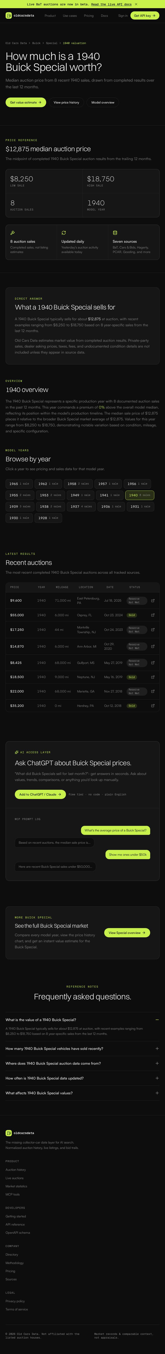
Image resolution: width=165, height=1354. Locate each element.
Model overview (103, 102)
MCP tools (13, 1194)
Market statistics (16, 1186)
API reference (15, 1224)
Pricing (89, 16)
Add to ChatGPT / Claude (40, 794)
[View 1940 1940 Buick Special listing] (153, 600)
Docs (104, 16)
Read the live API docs (111, 4)
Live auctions (14, 1178)
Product (50, 16)
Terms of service (17, 1309)
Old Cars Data (16, 43)
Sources (11, 1279)
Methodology (15, 1263)
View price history (66, 102)
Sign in (123, 16)
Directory (12, 1254)
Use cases (70, 16)
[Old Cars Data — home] (20, 15)
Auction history (16, 1170)
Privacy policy (15, 1301)
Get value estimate (26, 102)
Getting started (16, 1216)
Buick (36, 43)
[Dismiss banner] (136, 4)
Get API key (145, 16)
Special (52, 43)
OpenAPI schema (18, 1232)
